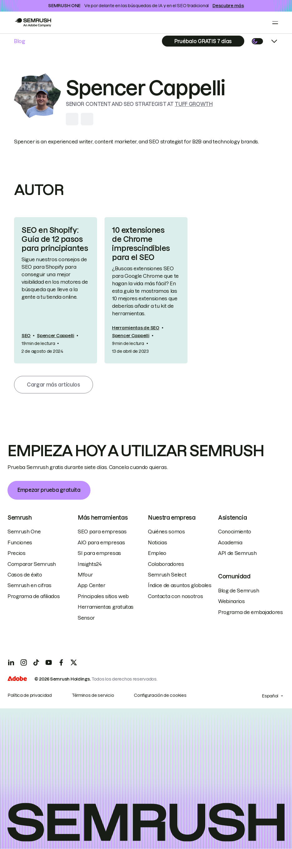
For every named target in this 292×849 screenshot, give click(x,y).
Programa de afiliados (33, 596)
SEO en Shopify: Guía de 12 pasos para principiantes (55, 239)
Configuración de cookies (160, 695)
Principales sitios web (103, 596)
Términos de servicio (93, 695)
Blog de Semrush (238, 590)
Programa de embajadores (250, 612)
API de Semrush (237, 553)
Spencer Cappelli (55, 335)
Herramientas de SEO (135, 327)
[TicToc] (36, 662)
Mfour (85, 574)
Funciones (19, 542)
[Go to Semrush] (32, 22)
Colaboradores (166, 564)
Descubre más (228, 5)
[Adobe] (17, 679)
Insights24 (90, 564)
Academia (230, 542)
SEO (26, 335)
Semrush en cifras (29, 585)
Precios (16, 553)
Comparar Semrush (31, 564)
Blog (19, 41)
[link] (55, 290)
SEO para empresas (102, 531)
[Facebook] (61, 662)
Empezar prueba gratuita (48, 490)
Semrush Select (167, 574)
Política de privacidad (29, 695)
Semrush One (24, 531)
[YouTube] (48, 662)
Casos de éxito (24, 574)
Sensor (86, 618)
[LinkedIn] (11, 662)
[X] (73, 662)
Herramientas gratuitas (106, 607)
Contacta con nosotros (175, 596)
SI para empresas (99, 553)
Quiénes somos (166, 531)
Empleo (157, 553)
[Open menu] (275, 22)
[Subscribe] (203, 41)
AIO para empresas (101, 542)
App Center (91, 585)
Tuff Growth (193, 104)
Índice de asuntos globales (180, 585)
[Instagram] (23, 662)
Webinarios (231, 601)
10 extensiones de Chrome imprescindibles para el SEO (141, 243)
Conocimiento (234, 531)
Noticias (157, 542)
